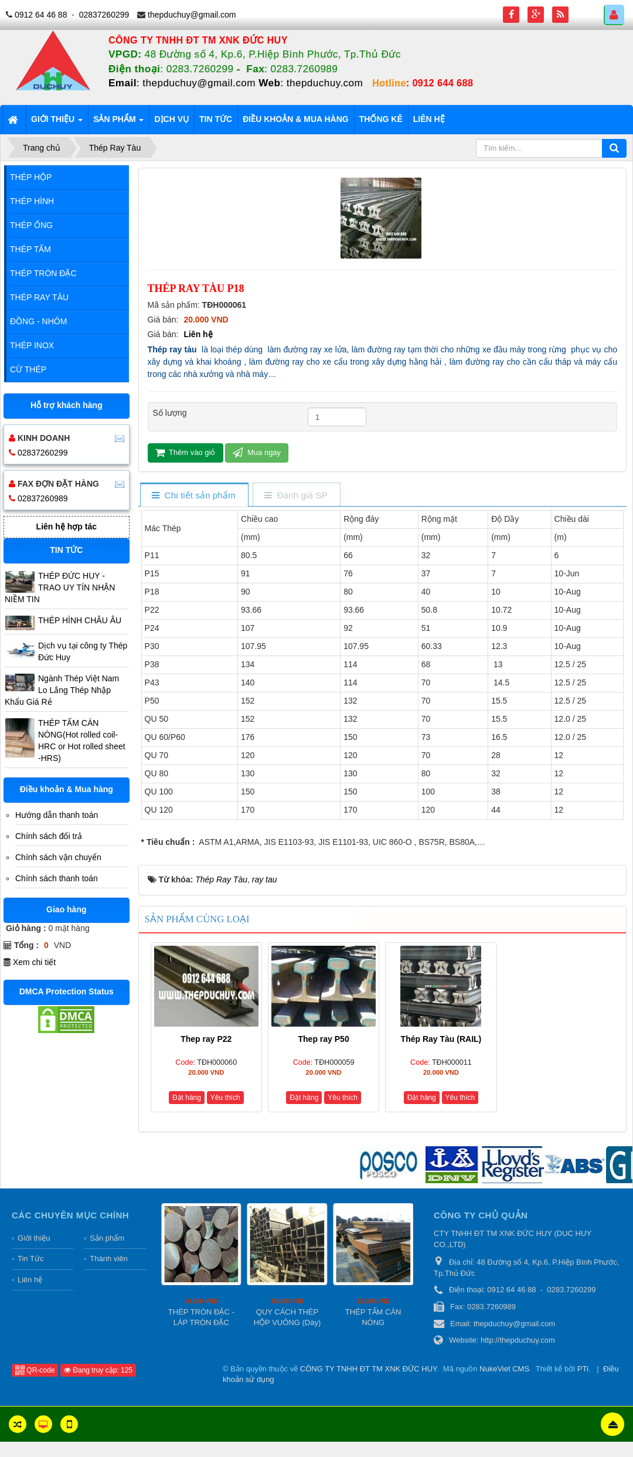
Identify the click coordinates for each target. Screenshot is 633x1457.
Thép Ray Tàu (39, 297)
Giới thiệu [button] (57, 122)
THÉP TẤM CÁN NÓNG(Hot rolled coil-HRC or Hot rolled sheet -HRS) (81, 740)
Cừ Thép (28, 369)
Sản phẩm (107, 1238)
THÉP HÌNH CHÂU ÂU (79, 620)
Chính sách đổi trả (48, 836)
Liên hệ (197, 334)
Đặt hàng (186, 1097)
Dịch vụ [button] (171, 119)
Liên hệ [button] (429, 119)
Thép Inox (32, 345)
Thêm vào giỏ (185, 452)
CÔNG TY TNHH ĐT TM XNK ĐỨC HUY (368, 1368)
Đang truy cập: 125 (98, 1370)
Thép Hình (32, 201)
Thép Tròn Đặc (43, 273)
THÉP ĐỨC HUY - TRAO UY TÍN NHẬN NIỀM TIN (60, 587)
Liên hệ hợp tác (66, 526)
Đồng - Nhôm (38, 321)
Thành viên (108, 1258)
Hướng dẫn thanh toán (56, 815)
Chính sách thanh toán (56, 878)
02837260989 (43, 498)
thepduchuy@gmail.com (192, 14)
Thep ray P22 (206, 1039)
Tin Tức (30, 1258)
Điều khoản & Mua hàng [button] (296, 119)
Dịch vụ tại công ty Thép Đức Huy (82, 651)
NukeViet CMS (504, 1368)
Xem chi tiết (34, 962)
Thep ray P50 (323, 1039)
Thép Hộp (31, 177)
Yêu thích (225, 1097)
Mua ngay (257, 452)
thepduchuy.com (325, 83)
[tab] (194, 495)
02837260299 (104, 14)
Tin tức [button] (215, 119)
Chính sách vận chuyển (58, 857)
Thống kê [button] (381, 119)
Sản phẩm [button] (118, 122)
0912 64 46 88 (41, 14)
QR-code (35, 1370)
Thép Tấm (30, 249)
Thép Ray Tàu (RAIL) (441, 1039)
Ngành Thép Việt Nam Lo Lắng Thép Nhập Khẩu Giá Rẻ (62, 690)
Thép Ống (31, 225)
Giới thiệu (34, 1238)
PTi (582, 1368)
